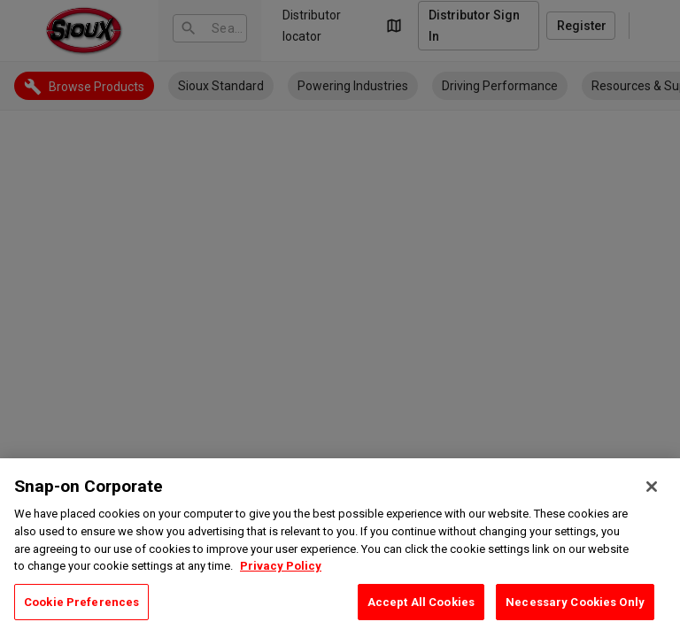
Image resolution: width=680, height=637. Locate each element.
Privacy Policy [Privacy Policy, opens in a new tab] (280, 590)
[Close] (651, 512)
